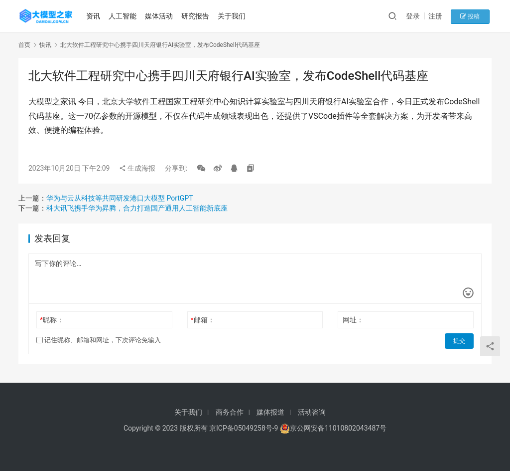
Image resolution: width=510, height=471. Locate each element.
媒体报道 (270, 412)
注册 (441, 16)
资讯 (95, 16)
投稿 (474, 15)
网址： (353, 320)
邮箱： (203, 320)
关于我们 (233, 16)
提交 (460, 340)
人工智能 (123, 16)
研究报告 (196, 16)
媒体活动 (160, 16)
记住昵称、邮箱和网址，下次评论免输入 (98, 340)
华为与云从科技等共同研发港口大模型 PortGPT (119, 198)
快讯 (45, 44)
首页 (24, 44)
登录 (419, 16)
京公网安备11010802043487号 (338, 428)
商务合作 (230, 412)
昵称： (52, 320)
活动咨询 (312, 412)
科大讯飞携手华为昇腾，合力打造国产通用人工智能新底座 (137, 208)
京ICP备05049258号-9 (243, 428)
